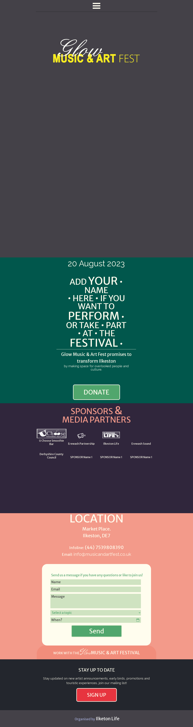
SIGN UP (96, 695)
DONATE (96, 392)
